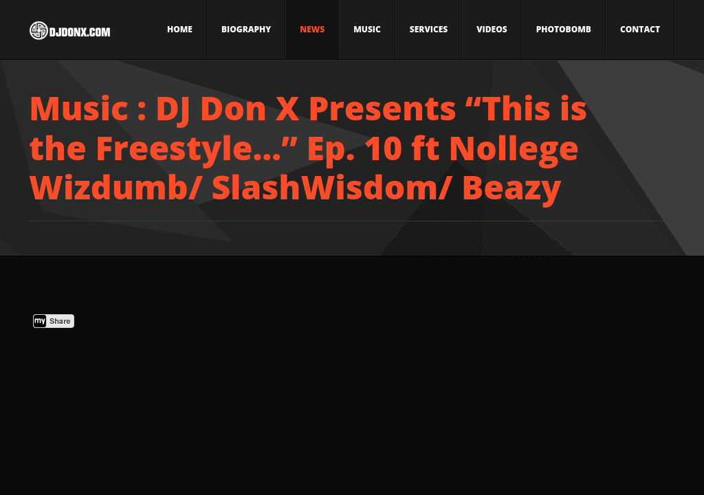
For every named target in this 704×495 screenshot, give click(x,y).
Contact (640, 29)
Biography (246, 29)
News (312, 29)
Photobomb (563, 29)
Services (429, 29)
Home (179, 29)
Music (367, 29)
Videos (491, 29)
